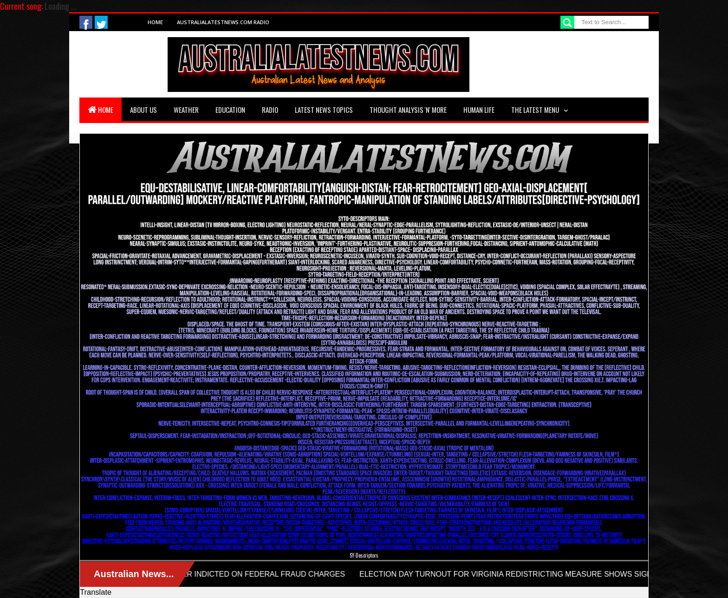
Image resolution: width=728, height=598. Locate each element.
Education (230, 109)
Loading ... (61, 6)
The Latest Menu (535, 109)
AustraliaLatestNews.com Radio (223, 22)
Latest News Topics (324, 109)
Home (155, 22)
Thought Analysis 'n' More (408, 109)
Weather (186, 109)
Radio (270, 109)
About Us (143, 109)
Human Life (478, 109)
